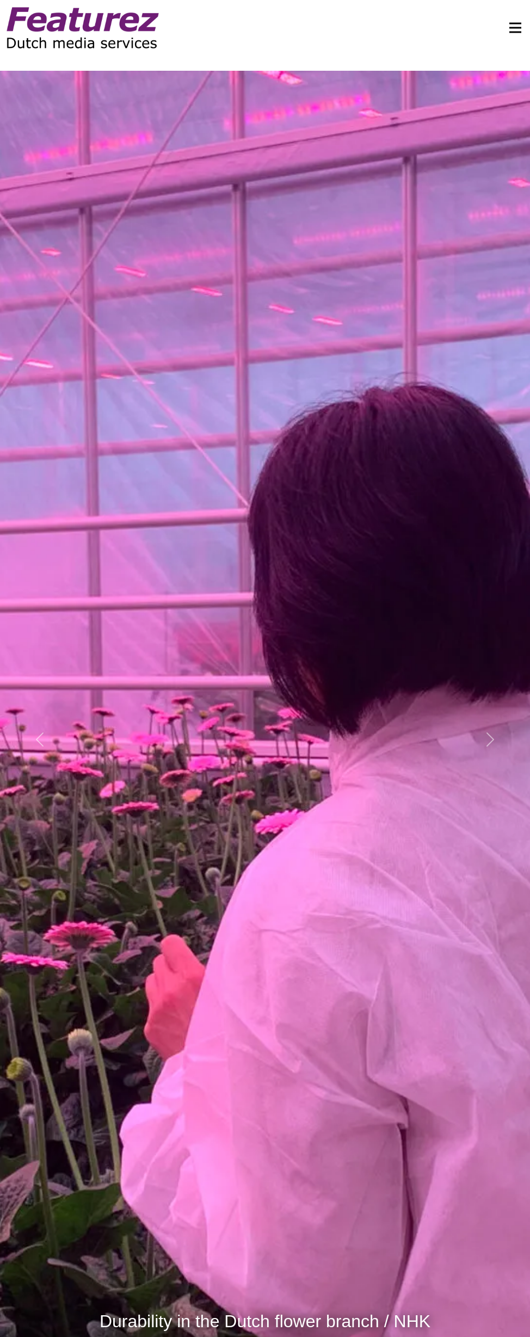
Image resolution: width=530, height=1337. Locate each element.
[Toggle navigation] (512, 27)
